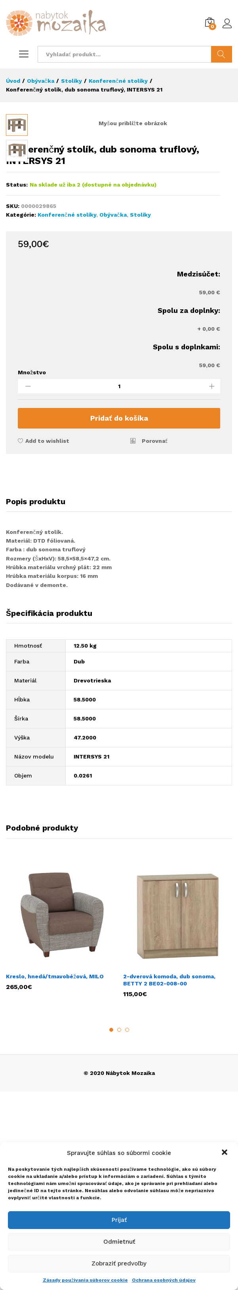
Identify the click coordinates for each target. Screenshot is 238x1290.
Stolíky (140, 413)
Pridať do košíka (119, 616)
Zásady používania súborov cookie (85, 1280)
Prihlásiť (227, 24)
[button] (225, 1153)
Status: (17, 383)
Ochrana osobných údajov (164, 1280)
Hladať (221, 54)
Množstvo (32, 571)
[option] (60, 1127)
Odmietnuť (119, 1241)
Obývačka (113, 413)
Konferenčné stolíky (67, 413)
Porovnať (155, 639)
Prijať (119, 1219)
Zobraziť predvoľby (119, 1263)
